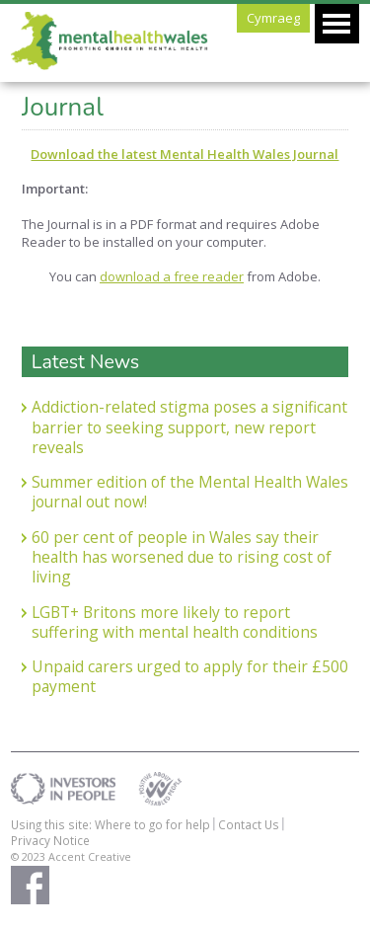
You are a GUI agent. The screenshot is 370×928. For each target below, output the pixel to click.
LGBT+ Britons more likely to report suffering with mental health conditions (175, 622)
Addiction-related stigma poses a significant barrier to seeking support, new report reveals (189, 427)
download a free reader (172, 276)
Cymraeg (273, 18)
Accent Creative (89, 856)
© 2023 (29, 856)
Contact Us (248, 824)
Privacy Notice (50, 840)
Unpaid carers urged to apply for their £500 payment (190, 677)
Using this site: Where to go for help (110, 824)
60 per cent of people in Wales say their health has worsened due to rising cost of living (182, 557)
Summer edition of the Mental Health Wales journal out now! (190, 492)
